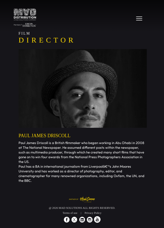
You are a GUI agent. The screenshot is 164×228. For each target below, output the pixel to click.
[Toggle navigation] (139, 18)
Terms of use (70, 212)
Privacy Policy (93, 212)
